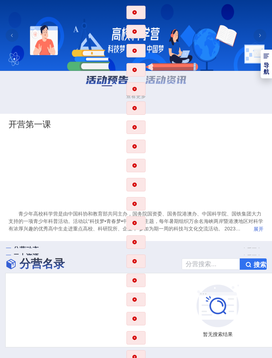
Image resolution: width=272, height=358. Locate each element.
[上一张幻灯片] (12, 35)
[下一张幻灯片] (260, 35)
